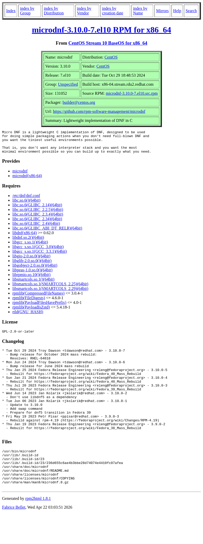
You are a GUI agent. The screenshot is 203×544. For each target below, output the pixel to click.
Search (191, 11)
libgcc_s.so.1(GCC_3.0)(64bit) (38, 251)
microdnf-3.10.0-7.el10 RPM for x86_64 (101, 29)
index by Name (140, 10)
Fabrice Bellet (13, 537)
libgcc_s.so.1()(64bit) (30, 247)
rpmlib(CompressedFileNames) (38, 298)
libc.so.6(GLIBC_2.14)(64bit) (37, 209)
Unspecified (68, 84)
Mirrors (162, 11)
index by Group (27, 10)
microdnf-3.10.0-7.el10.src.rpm (132, 93)
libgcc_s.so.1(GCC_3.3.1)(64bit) (39, 256)
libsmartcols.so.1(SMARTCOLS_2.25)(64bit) (50, 288)
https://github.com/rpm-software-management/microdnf (99, 111)
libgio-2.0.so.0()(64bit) (31, 260)
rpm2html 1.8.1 (38, 528)
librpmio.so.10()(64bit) (31, 279)
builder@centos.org (79, 102)
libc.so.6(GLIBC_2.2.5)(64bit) (37, 214)
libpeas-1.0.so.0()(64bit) (32, 274)
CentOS (111, 57)
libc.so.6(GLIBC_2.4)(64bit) (36, 228)
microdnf (20, 176)
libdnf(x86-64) (24, 237)
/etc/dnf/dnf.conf (26, 200)
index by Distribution (54, 10)
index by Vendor (84, 10)
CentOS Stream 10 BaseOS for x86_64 (107, 43)
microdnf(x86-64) (27, 180)
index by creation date (112, 10)
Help (177, 11)
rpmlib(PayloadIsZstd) (31, 312)
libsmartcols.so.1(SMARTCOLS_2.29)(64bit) (50, 293)
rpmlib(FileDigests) (28, 302)
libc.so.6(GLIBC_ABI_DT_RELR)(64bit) (47, 233)
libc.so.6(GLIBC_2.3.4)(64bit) (37, 219)
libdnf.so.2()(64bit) (28, 242)
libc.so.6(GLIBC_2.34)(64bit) (37, 223)
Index (10, 11)
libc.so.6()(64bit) (26, 205)
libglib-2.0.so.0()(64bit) (32, 265)
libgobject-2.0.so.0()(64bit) (34, 270)
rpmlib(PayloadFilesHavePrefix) (39, 307)
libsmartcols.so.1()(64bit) (33, 284)
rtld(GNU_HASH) (27, 316)
